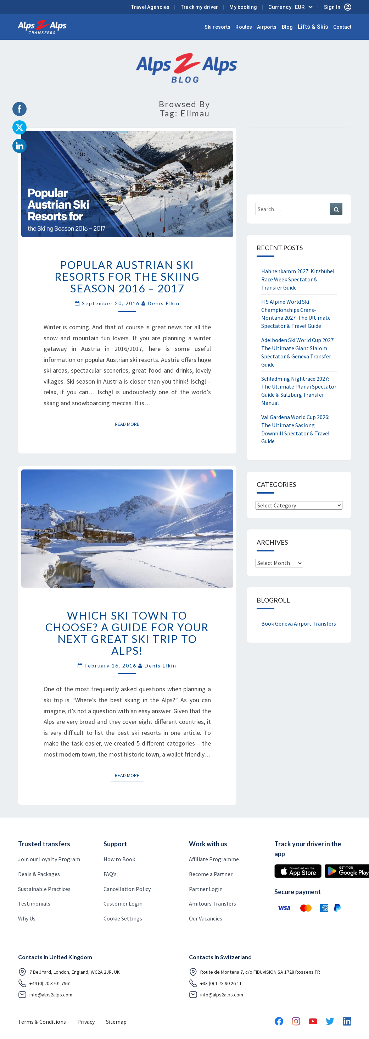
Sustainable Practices (44, 888)
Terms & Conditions (42, 1021)
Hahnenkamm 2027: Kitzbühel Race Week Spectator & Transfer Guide (298, 279)
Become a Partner (211, 874)
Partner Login (206, 888)
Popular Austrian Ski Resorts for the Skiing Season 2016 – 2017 (127, 276)
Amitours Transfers (212, 903)
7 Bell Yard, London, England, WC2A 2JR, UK (69, 972)
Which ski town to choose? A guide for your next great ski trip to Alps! (127, 633)
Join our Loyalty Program (49, 859)
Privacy (86, 1021)
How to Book (119, 859)
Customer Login (123, 903)
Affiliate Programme (214, 859)
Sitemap (116, 1021)
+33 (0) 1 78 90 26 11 (215, 983)
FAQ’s (110, 874)
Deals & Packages (39, 874)
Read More (129, 423)
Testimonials (34, 903)
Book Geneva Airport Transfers (298, 623)
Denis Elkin (164, 303)
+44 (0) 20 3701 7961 (44, 983)
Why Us (26, 918)
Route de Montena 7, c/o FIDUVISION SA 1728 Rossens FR (254, 972)
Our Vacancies (205, 918)
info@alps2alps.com (45, 994)
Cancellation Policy (127, 888)
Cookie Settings (123, 918)
